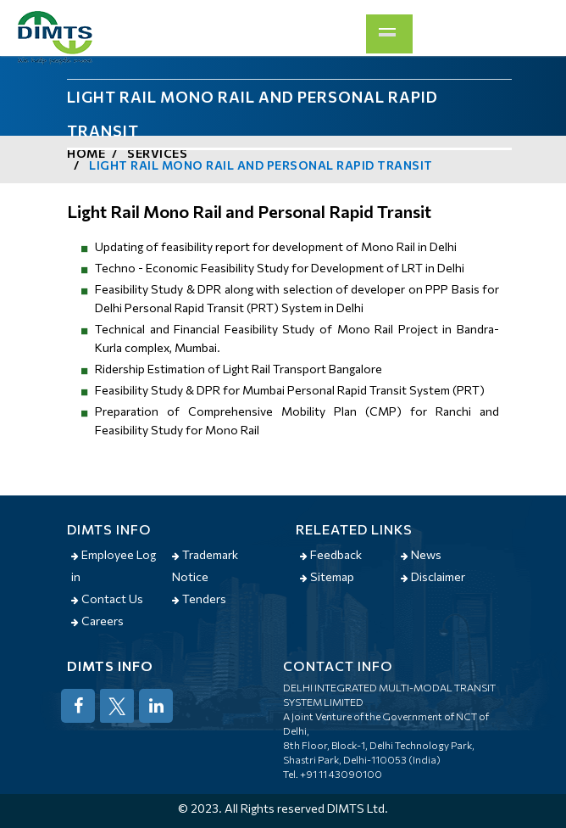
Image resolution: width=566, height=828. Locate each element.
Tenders (199, 598)
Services (157, 153)
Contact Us (107, 598)
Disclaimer (433, 576)
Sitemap (327, 576)
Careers (97, 620)
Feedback (331, 554)
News (421, 554)
